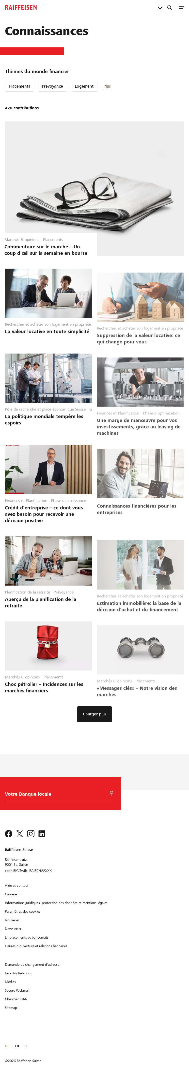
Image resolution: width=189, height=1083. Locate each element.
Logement (84, 86)
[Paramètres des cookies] (22, 911)
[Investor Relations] (18, 973)
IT (25, 1046)
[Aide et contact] (16, 885)
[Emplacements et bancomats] (26, 937)
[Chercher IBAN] (16, 999)
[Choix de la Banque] (54, 795)
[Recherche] (169, 7)
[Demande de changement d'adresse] (32, 964)
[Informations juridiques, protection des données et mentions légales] (56, 903)
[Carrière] (11, 894)
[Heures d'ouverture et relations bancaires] (36, 946)
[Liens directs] (160, 7)
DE (7, 1046)
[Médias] (10, 982)
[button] (118, 86)
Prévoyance (52, 86)
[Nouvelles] (12, 920)
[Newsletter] (13, 929)
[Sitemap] (11, 1008)
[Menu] (181, 7)
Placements (19, 86)
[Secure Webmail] (17, 990)
